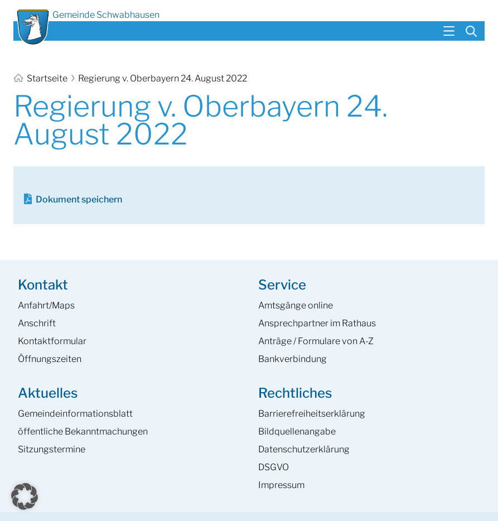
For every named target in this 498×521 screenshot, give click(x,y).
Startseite (41, 78)
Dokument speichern (79, 199)
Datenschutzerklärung (304, 449)
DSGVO (273, 467)
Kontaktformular (52, 341)
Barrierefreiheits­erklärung (311, 413)
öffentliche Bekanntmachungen (83, 431)
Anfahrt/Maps (46, 305)
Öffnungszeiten (49, 359)
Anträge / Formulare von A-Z (316, 341)
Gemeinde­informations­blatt (75, 413)
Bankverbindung (292, 359)
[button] (24, 496)
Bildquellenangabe (297, 431)
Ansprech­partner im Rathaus (317, 323)
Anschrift (37, 323)
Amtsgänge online (295, 305)
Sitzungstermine (51, 449)
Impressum (281, 485)
